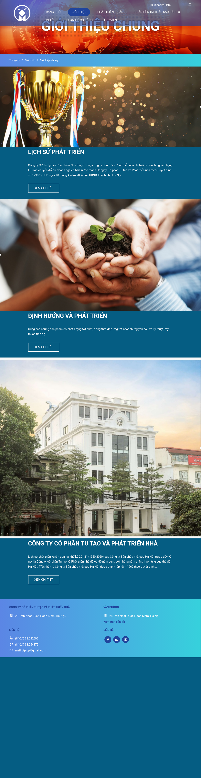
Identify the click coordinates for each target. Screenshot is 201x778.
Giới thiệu (79, 12)
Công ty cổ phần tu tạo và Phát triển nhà (93, 543)
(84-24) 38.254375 (23, 644)
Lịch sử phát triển (56, 152)
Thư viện (110, 20)
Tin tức (49, 20)
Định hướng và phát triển (67, 315)
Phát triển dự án (110, 12)
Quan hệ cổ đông (79, 20)
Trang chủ (52, 12)
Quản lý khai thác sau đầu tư (157, 12)
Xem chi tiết (43, 188)
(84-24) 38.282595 (23, 638)
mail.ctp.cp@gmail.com (27, 650)
